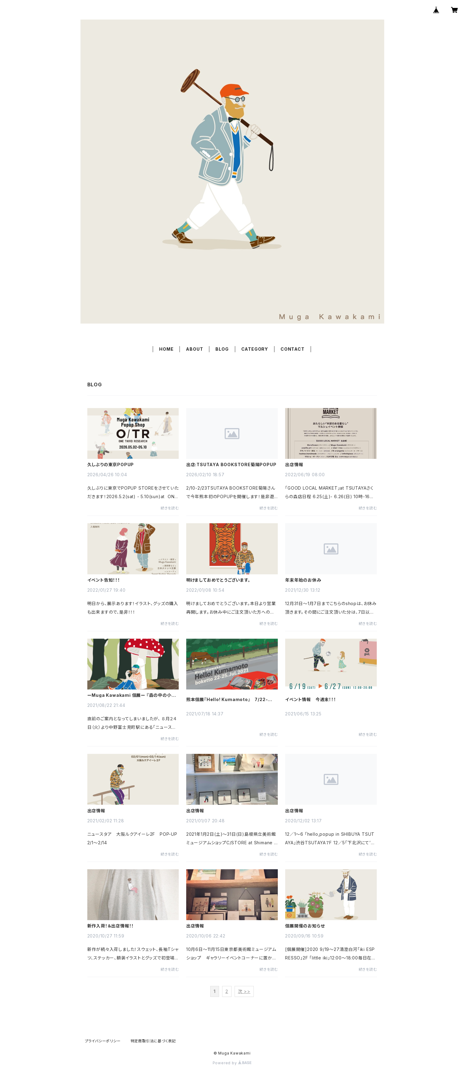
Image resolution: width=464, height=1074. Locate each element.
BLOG (222, 349)
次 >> (244, 991)
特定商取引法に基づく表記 (153, 1041)
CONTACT (293, 349)
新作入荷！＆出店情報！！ (110, 926)
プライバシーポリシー (103, 1041)
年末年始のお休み (303, 580)
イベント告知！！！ (103, 580)
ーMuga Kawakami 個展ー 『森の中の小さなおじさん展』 (131, 695)
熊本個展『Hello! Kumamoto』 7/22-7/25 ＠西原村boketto (227, 699)
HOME (166, 349)
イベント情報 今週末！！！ (310, 699)
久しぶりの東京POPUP (110, 465)
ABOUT (194, 349)
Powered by (232, 1063)
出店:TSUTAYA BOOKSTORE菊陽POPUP (231, 465)
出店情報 (294, 465)
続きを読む (170, 508)
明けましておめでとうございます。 (218, 580)
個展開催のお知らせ (305, 926)
